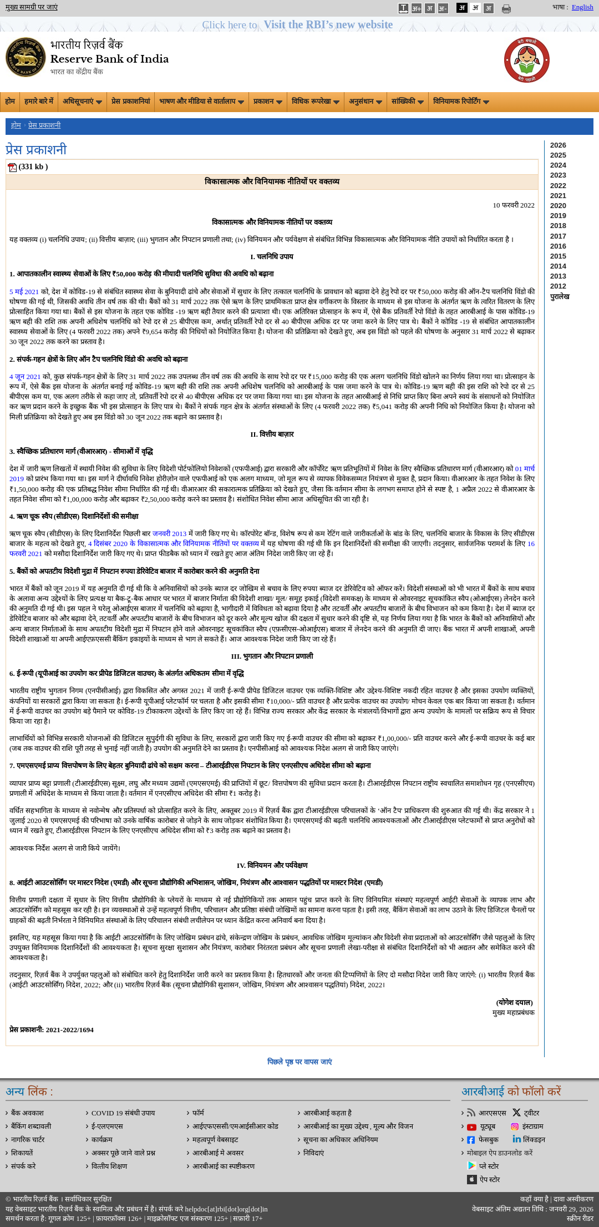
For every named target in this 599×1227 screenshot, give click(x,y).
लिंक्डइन (534, 1140)
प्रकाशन (267, 101)
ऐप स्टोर (490, 1180)
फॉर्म (198, 1113)
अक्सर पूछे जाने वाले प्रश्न (123, 1153)
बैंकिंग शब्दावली (31, 1126)
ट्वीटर (531, 1113)
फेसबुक (489, 1140)
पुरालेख (560, 296)
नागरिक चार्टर (27, 1140)
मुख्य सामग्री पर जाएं (32, 7)
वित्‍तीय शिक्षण (109, 1166)
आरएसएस (492, 1113)
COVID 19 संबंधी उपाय (123, 1113)
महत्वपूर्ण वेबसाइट (215, 1140)
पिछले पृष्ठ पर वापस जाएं (299, 1062)
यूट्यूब (487, 1126)
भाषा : (560, 7)
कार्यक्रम (102, 1140)
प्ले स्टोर (489, 1166)
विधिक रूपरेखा (315, 101)
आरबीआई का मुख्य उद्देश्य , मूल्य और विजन (358, 1126)
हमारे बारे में (38, 101)
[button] (299, 25)
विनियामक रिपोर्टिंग (461, 101)
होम (10, 101)
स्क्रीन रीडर (580, 1219)
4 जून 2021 (25, 376)
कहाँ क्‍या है (535, 1199)
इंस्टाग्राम (533, 1126)
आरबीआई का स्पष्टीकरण (223, 1166)
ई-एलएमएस (107, 1126)
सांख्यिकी (408, 101)
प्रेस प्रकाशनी (44, 125)
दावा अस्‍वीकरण (573, 1199)
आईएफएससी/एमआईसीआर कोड (235, 1126)
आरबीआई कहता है (327, 1113)
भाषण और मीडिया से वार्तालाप (202, 101)
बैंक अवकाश (27, 1113)
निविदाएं (313, 1153)
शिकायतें (22, 1153)
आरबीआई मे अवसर (217, 1153)
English (582, 7)
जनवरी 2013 (169, 533)
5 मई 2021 (24, 291)
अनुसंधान (365, 101)
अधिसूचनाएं (82, 101)
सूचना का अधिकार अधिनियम (340, 1140)
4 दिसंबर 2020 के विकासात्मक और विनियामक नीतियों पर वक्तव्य (173, 543)
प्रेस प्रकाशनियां (130, 101)
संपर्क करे (23, 1166)
